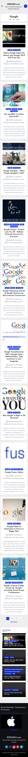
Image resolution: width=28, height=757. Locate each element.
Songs (14, 730)
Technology (17, 50)
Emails (7, 287)
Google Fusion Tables (16, 469)
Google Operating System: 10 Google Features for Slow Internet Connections (14, 293)
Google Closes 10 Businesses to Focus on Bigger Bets (14, 529)
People (6, 657)
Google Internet (14, 224)
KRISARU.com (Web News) (14, 61)
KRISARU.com (13, 4)
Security (14, 109)
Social (12, 657)
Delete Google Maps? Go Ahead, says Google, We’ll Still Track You (14, 55)
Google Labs (16, 523)
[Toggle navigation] (2, 6)
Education (7, 690)
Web (14, 673)
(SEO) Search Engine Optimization (14, 669)
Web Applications (14, 349)
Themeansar (13, 754)
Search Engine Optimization (12, 671)
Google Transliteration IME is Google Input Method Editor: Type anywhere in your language (14, 356)
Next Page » (14, 622)
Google (10, 50)
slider (20, 109)
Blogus (22, 752)
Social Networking (17, 582)
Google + (8, 582)
